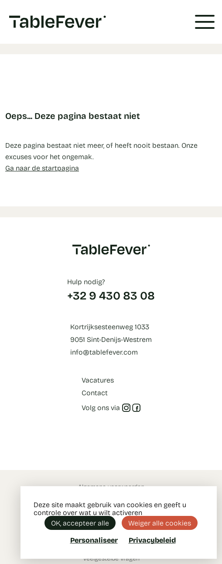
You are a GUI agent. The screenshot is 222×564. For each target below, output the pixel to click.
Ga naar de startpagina (42, 168)
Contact (95, 392)
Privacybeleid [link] (152, 540)
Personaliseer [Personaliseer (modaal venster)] (94, 539)
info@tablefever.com (104, 352)
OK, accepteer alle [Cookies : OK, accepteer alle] (80, 523)
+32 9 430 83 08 (111, 295)
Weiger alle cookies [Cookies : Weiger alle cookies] (159, 523)
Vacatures (98, 380)
